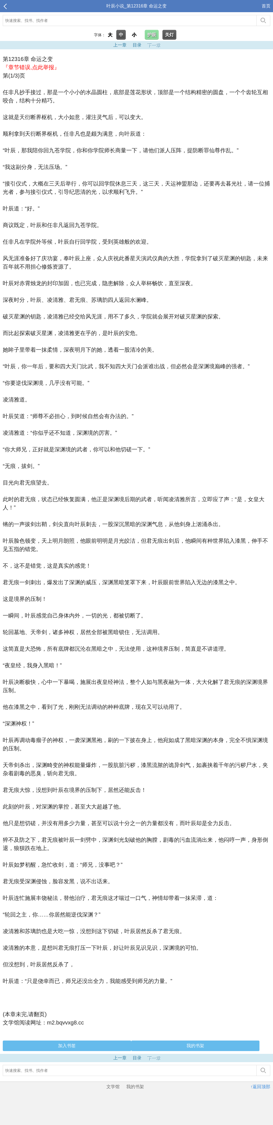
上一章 (120, 45)
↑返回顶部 (260, 1086)
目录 (137, 45)
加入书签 (67, 1045)
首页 (266, 6)
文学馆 (113, 1086)
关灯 (169, 34)
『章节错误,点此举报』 (31, 67)
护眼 (151, 34)
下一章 (153, 45)
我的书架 (195, 1045)
